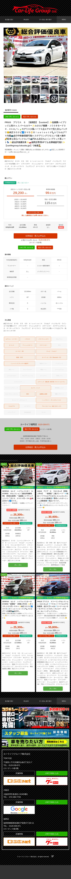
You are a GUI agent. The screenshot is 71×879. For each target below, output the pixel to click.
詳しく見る (18, 572)
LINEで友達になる (51, 787)
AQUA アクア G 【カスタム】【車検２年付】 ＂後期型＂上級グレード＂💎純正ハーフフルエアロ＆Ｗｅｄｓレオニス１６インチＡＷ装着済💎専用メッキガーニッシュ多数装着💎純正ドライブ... (52, 501)
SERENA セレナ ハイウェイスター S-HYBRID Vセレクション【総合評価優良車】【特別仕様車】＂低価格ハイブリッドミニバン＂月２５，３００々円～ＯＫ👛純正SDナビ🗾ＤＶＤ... (18, 501)
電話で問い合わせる (29, 117)
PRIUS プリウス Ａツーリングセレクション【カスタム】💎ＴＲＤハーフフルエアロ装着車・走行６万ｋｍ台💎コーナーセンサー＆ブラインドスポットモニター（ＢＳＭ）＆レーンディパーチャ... (52, 616)
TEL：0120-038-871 (11, 779)
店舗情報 (19, 787)
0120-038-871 (44, 241)
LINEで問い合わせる (12, 117)
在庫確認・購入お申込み (35, 236)
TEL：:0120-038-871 (12, 840)
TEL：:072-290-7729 (12, 811)
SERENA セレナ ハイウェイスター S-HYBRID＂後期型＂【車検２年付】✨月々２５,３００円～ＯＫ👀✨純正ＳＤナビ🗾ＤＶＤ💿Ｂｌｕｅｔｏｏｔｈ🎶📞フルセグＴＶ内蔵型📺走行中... (18, 616)
